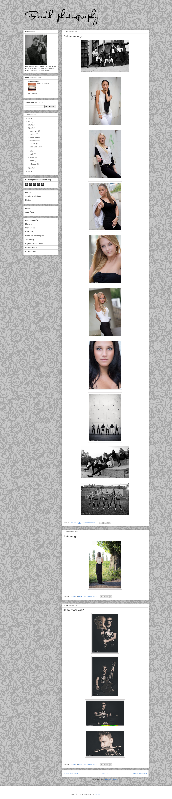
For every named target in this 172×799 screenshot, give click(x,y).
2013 (30, 125)
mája (32, 154)
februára (33, 164)
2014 (30, 121)
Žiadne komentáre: (89, 523)
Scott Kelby (29, 232)
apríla (32, 157)
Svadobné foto (33, 82)
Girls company (73, 36)
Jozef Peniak (30, 212)
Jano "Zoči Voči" (74, 610)
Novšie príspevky (71, 773)
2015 (30, 118)
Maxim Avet (29, 224)
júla (31, 151)
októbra (33, 134)
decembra (34, 131)
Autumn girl (71, 536)
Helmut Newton (31, 247)
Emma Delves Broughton (34, 236)
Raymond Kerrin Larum (34, 244)
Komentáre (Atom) (111, 779)
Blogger (97, 794)
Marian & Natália (43, 83)
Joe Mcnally (29, 240)
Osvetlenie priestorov (33, 196)
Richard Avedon (31, 251)
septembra (34, 137)
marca (32, 161)
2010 (30, 171)
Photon (28, 200)
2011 (30, 168)
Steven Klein (30, 228)
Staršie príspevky (139, 773)
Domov (105, 773)
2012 (30, 128)
